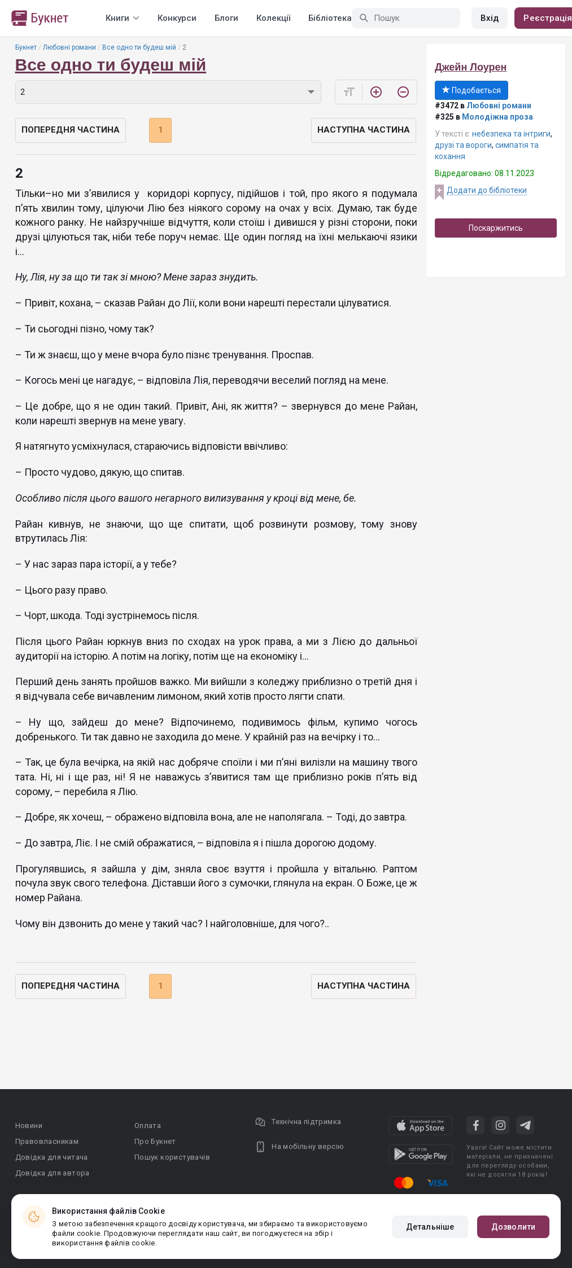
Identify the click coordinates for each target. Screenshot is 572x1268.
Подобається (471, 90)
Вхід (490, 18)
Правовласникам (47, 1141)
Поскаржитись (496, 227)
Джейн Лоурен (470, 67)
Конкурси (177, 18)
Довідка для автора (52, 1173)
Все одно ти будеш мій (139, 47)
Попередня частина (70, 130)
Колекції (273, 18)
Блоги (226, 18)
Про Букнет (155, 1141)
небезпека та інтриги (511, 133)
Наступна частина (363, 130)
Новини (28, 1125)
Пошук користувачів (172, 1157)
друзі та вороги (463, 145)
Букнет (26, 47)
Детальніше (430, 1226)
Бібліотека (330, 18)
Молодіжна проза (497, 116)
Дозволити (513, 1226)
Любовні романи (69, 47)
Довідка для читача (51, 1157)
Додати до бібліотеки (487, 190)
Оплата (147, 1125)
